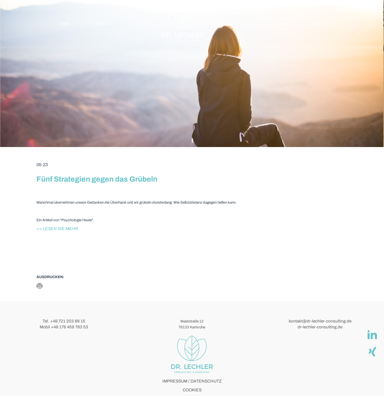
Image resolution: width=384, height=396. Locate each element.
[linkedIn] (372, 334)
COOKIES (192, 390)
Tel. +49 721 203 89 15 (64, 321)
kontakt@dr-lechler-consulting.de (320, 321)
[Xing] (372, 351)
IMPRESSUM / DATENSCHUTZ (192, 381)
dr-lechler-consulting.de (320, 327)
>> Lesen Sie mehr (57, 228)
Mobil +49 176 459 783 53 (64, 327)
